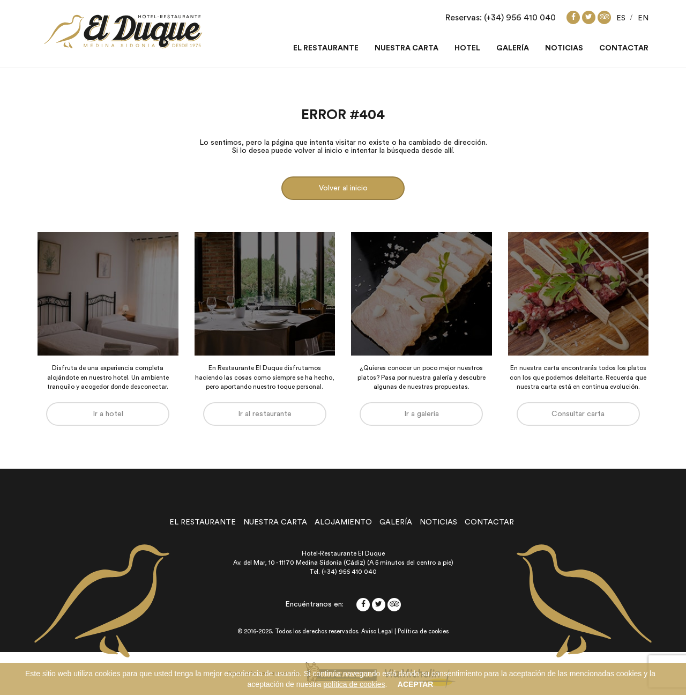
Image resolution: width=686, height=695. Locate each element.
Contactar (623, 48)
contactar (489, 522)
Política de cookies (423, 631)
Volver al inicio (343, 188)
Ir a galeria (421, 414)
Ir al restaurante (265, 414)
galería (395, 522)
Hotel (467, 48)
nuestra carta (275, 522)
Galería (512, 48)
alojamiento (343, 522)
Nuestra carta (406, 48)
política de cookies (354, 684)
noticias (438, 522)
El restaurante (326, 48)
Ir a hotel (108, 414)
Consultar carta (578, 414)
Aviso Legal (377, 631)
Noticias (564, 48)
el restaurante (202, 522)
